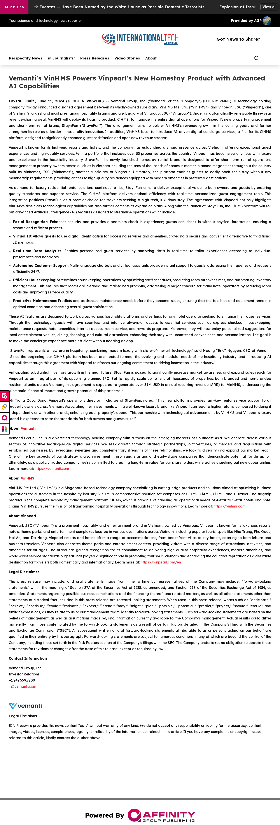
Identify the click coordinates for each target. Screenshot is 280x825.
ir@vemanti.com (22, 686)
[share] (268, 58)
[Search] (256, 58)
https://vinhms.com (229, 506)
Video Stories (127, 58)
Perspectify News (25, 58)
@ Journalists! (61, 58)
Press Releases (94, 58)
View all (269, 7)
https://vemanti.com (52, 468)
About (151, 58)
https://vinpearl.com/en (161, 562)
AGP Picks (14, 7)
